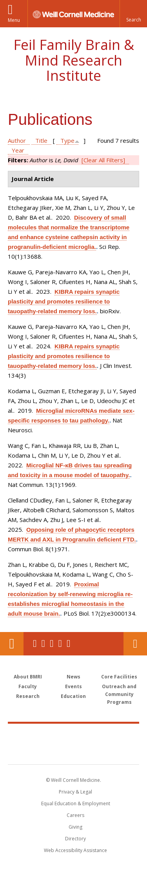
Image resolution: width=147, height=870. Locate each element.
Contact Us (135, 643)
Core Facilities (119, 676)
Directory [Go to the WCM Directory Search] (75, 838)
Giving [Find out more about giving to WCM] (75, 827)
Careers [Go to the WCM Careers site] (75, 815)
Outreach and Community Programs (119, 694)
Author (17, 140)
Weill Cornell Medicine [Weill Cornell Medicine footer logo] (74, 735)
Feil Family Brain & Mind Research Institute (73, 60)
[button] (133, 13)
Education (73, 696)
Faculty (27, 686)
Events (73, 686)
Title (41, 140)
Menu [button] (14, 20)
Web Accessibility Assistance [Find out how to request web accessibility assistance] (75, 850)
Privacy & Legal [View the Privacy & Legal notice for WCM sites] (75, 791)
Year (18, 150)
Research (28, 696)
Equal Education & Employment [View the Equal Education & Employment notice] (75, 803)
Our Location (12, 643)
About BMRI (28, 676)
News (73, 676)
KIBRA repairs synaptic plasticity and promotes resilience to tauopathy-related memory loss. (64, 301)
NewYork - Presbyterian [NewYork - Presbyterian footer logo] (73, 751)
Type (67, 140)
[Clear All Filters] (103, 160)
